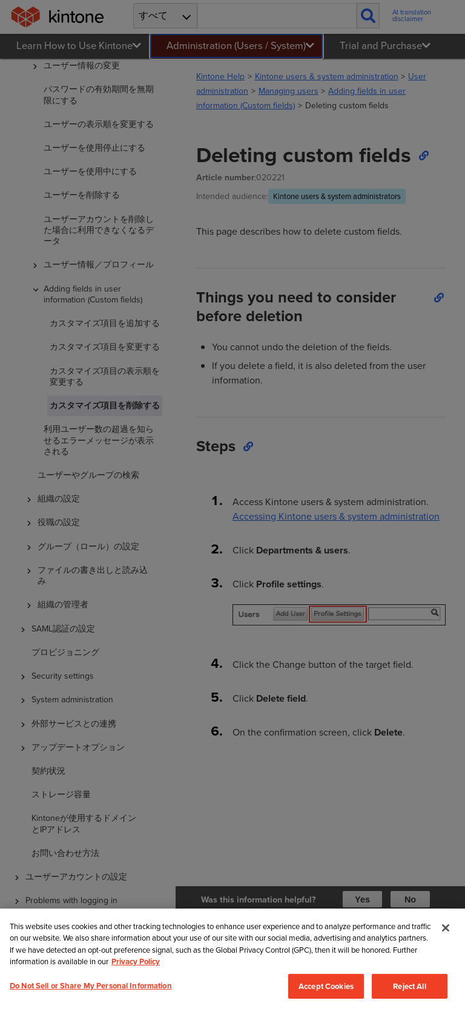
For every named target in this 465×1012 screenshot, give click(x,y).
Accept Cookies (326, 987)
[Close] (445, 928)
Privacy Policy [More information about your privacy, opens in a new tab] (135, 962)
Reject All (409, 987)
